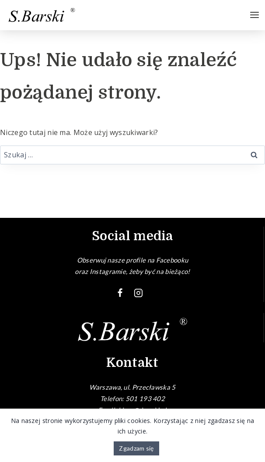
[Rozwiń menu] (254, 15)
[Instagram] (138, 293)
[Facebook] (120, 293)
